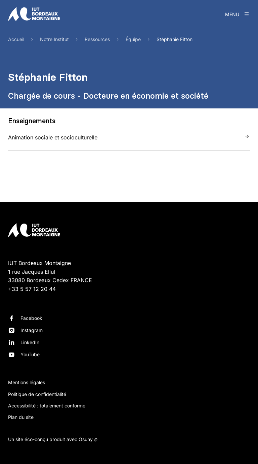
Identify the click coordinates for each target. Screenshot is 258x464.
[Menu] (237, 14)
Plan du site (21, 417)
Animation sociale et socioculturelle (52, 137)
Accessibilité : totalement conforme (46, 405)
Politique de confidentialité (37, 394)
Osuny (86, 439)
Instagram (31, 330)
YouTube (30, 354)
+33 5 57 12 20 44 (32, 289)
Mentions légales (26, 382)
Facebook (31, 318)
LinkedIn (29, 342)
